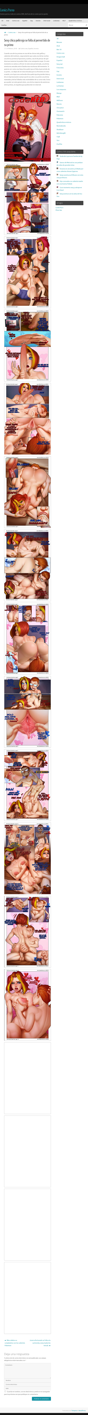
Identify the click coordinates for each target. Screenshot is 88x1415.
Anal (58, 46)
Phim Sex (59, 210)
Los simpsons (61, 90)
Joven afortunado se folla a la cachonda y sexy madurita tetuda (40, 1343)
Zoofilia (59, 144)
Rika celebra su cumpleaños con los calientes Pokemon (15, 1343)
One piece (60, 108)
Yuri (58, 140)
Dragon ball (61, 57)
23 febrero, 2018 (11, 48)
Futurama (60, 68)
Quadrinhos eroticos (64, 122)
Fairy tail (59, 64)
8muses (59, 42)
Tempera (74, 1411)
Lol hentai (60, 86)
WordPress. (82, 1411)
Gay (58, 71)
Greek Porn (59, 208)
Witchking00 (61, 133)
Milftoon (60, 101)
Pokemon (60, 119)
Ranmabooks (61, 126)
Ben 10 (59, 50)
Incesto (36, 48)
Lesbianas (60, 82)
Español (30, 48)
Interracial (60, 79)
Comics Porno (7, 10)
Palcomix (60, 115)
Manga (59, 93)
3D (58, 39)
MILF (58, 97)
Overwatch (60, 111)
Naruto (59, 104)
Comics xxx (12, 32)
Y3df (58, 137)
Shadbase (60, 130)
